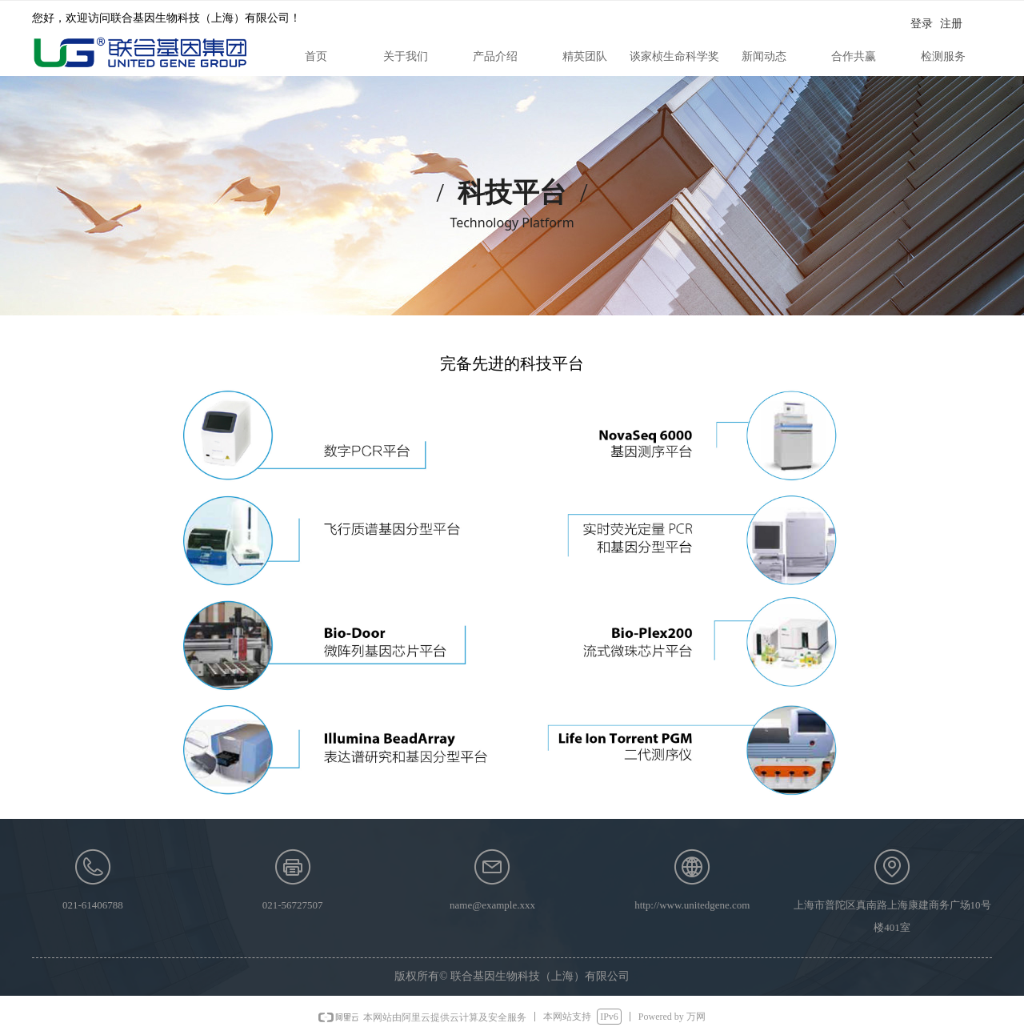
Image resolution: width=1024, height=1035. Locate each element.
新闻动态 (764, 56)
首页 (316, 56)
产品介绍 (495, 56)
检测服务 (943, 56)
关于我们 (405, 56)
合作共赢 (853, 56)
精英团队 (584, 56)
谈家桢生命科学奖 (674, 56)
